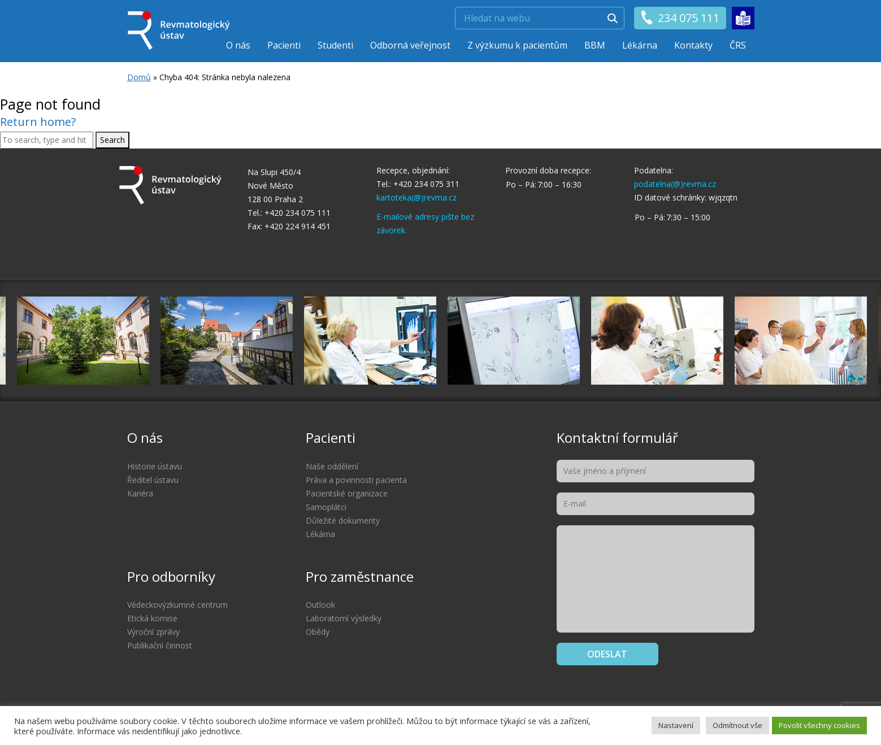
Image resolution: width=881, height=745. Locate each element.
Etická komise (152, 618)
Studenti (335, 45)
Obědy (317, 631)
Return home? (38, 121)
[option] (513, 341)
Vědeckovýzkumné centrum (177, 604)
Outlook (320, 604)
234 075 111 (679, 18)
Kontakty (693, 45)
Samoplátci (326, 507)
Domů (139, 77)
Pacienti (284, 45)
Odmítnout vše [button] (737, 725)
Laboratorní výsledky (343, 618)
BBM (594, 45)
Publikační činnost (159, 645)
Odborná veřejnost (410, 45)
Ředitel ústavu (153, 479)
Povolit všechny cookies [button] (819, 725)
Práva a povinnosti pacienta (356, 479)
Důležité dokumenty (343, 520)
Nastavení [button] (675, 725)
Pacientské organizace (347, 493)
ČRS (738, 45)
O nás (238, 45)
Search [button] (112, 139)
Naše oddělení (332, 466)
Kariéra (140, 493)
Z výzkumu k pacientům (517, 45)
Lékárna (639, 45)
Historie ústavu (154, 466)
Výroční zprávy (153, 631)
